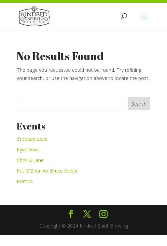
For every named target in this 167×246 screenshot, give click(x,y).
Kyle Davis (28, 149)
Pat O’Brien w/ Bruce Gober (47, 170)
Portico (25, 181)
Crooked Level (32, 139)
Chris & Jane (30, 160)
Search (139, 103)
